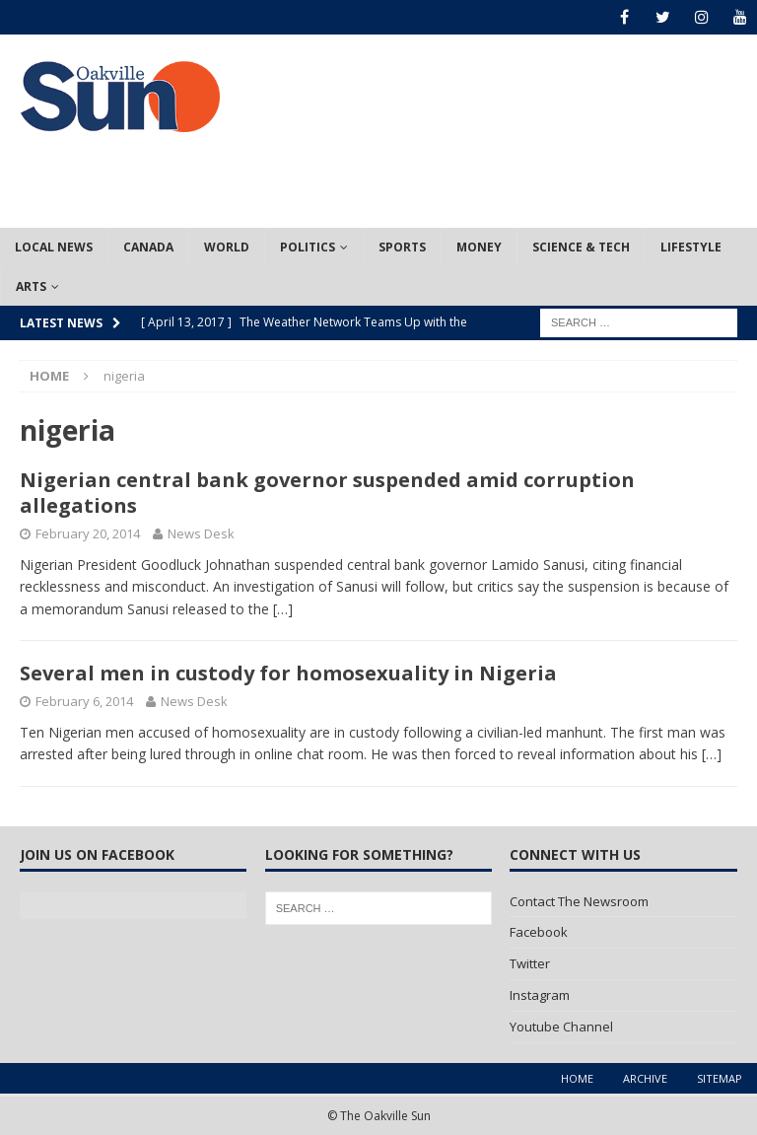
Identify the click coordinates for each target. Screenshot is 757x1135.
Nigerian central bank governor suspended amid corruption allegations (327, 492)
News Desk (201, 533)
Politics (307, 247)
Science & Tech (581, 247)
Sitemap (719, 1078)
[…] (283, 609)
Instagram (540, 995)
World (226, 247)
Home (577, 1078)
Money (479, 247)
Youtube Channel (561, 1026)
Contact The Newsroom (579, 901)
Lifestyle (691, 247)
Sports (402, 247)
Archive (645, 1078)
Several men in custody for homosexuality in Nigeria (288, 673)
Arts (31, 286)
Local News (54, 247)
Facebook (539, 932)
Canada (148, 247)
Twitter (530, 963)
